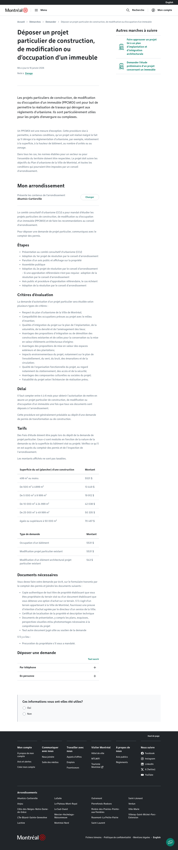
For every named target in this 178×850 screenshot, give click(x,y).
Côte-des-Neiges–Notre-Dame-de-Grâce (32, 810)
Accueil (21, 22)
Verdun (131, 804)
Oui (29, 707)
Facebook (148, 753)
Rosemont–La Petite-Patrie (104, 817)
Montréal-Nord (61, 823)
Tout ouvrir (93, 659)
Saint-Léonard (135, 798)
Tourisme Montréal (95, 765)
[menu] (40, 10)
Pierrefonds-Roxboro (101, 804)
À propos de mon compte (25, 754)
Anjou (20, 804)
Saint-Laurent (98, 823)
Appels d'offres (74, 757)
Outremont (96, 798)
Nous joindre (48, 757)
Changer (89, 197)
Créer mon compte (26, 767)
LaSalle (58, 798)
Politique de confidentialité (117, 837)
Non (29, 713)
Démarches (35, 22)
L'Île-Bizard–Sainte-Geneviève (32, 817)
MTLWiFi (95, 758)
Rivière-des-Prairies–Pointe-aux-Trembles (105, 810)
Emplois (71, 762)
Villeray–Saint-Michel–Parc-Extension (142, 816)
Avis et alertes (24, 761)
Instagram (148, 758)
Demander (51, 22)
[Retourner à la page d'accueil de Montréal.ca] (16, 10)
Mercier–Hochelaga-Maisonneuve (64, 816)
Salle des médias (50, 762)
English (169, 2)
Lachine (21, 823)
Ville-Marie (133, 809)
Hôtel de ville (97, 753)
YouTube (147, 774)
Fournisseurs (73, 767)
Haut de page (153, 736)
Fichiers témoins (94, 837)
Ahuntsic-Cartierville (27, 798)
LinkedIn (147, 764)
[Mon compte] (161, 10)
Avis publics (122, 757)
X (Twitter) (148, 769)
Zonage (29, 73)
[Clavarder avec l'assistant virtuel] (170, 842)
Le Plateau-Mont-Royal (65, 804)
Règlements (122, 762)
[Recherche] (135, 10)
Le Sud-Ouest (61, 809)
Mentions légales (141, 837)
